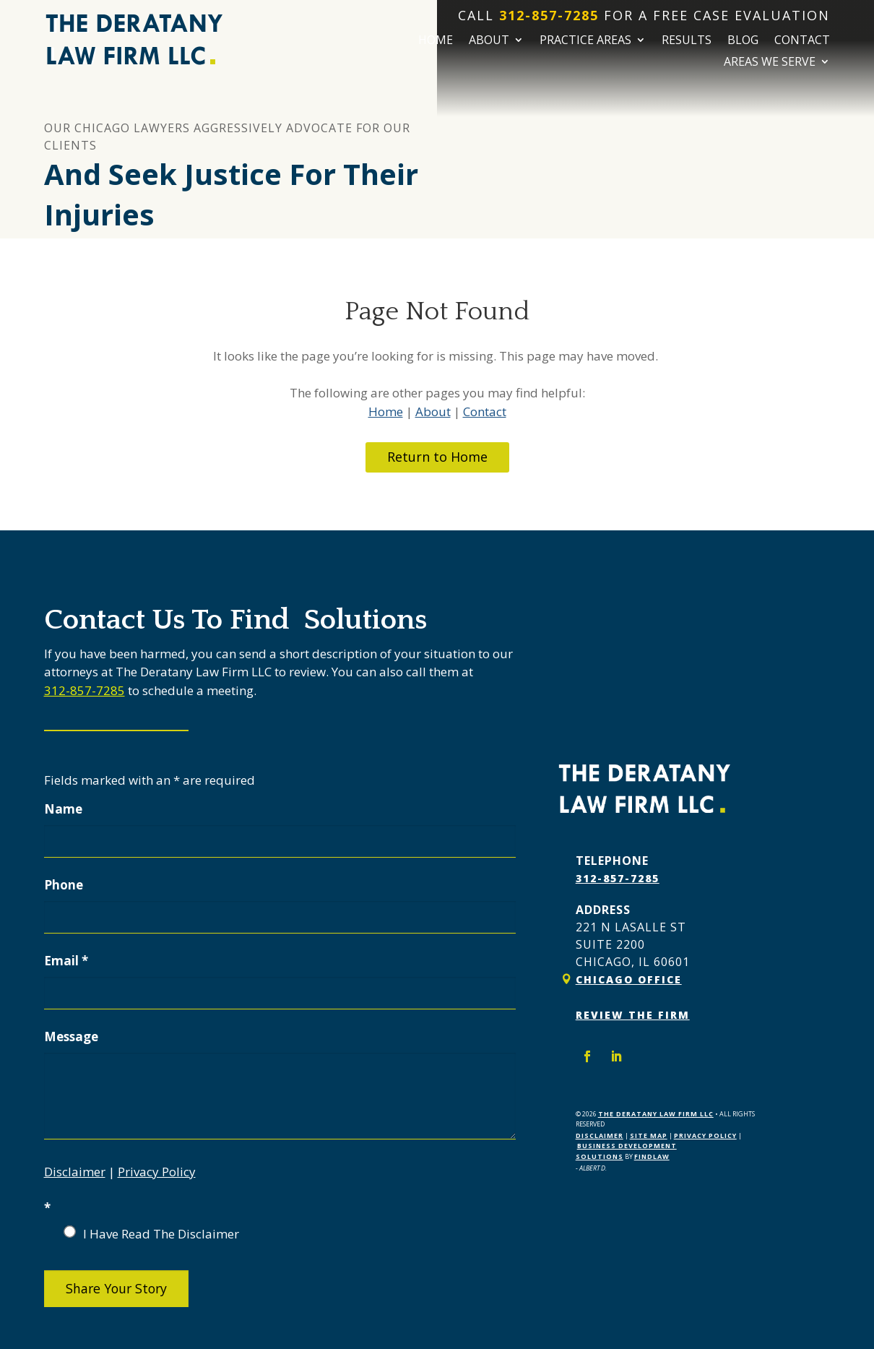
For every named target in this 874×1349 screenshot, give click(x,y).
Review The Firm (633, 1015)
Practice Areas (585, 41)
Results (686, 41)
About (489, 41)
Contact (802, 41)
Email (66, 960)
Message (71, 1036)
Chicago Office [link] (629, 979)
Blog (742, 41)
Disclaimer (74, 1171)
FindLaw (652, 1155)
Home (435, 41)
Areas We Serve (769, 62)
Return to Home (437, 456)
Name (63, 809)
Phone (63, 884)
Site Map (648, 1135)
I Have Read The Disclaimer (161, 1233)
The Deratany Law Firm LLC (656, 1113)
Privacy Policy (157, 1171)
